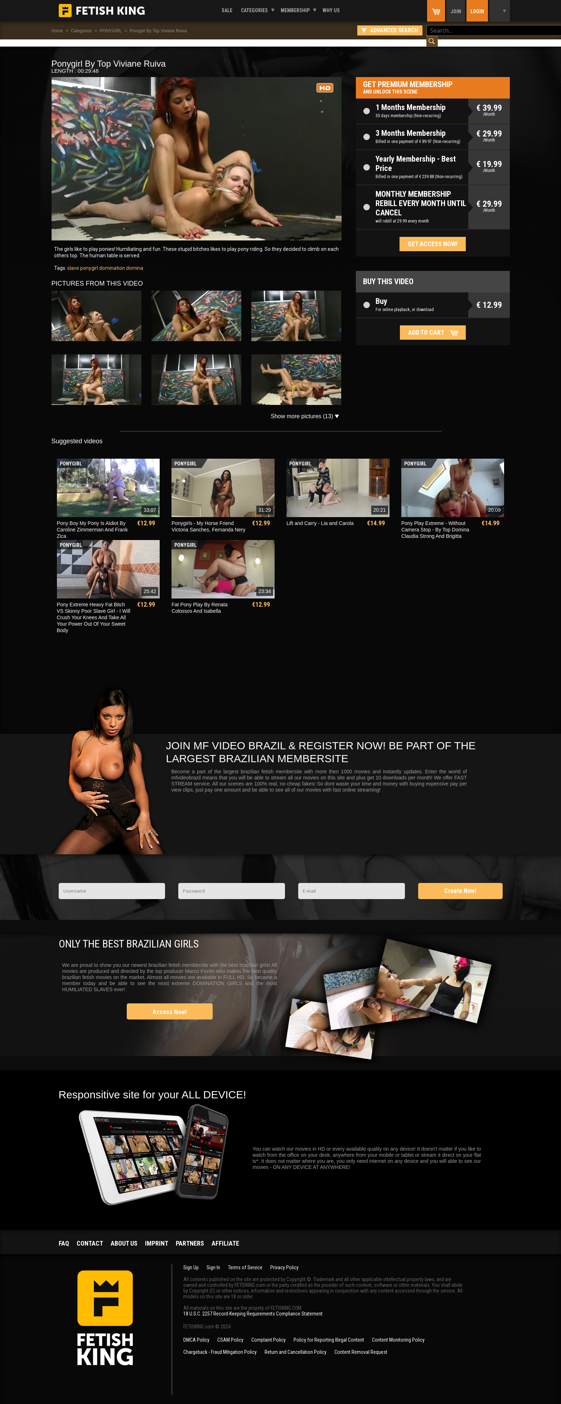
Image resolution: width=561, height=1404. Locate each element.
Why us (331, 10)
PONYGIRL (111, 30)
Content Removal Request (360, 1345)
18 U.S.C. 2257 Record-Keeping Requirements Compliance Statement (253, 1306)
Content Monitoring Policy (398, 1333)
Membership (295, 10)
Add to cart (426, 325)
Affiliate (225, 1236)
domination (111, 261)
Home (57, 30)
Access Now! (170, 1004)
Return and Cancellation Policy (296, 1345)
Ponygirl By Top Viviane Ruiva (158, 30)
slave (73, 261)
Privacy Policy (284, 1260)
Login (477, 11)
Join (455, 11)
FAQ (64, 1236)
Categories (254, 10)
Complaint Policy (268, 1333)
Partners (190, 1236)
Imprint (156, 1236)
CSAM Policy (230, 1333)
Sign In (213, 1260)
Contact (90, 1236)
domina (134, 261)
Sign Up (191, 1260)
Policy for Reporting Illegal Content (329, 1333)
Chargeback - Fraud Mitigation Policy (220, 1345)
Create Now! (460, 883)
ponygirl (88, 261)
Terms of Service (245, 1260)
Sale (227, 10)
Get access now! (433, 236)
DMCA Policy (196, 1333)
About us (124, 1236)
